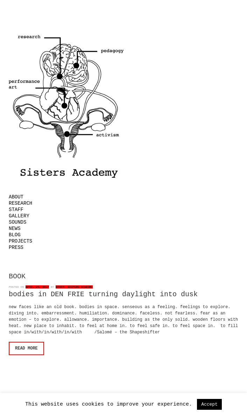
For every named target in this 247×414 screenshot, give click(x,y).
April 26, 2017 (37, 287)
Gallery (19, 216)
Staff (16, 209)
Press (16, 247)
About (16, 197)
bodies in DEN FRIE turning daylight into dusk (103, 294)
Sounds (17, 222)
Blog (15, 235)
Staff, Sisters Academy (74, 287)
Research (20, 203)
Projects (20, 241)
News (15, 228)
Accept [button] (209, 404)
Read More (26, 348)
